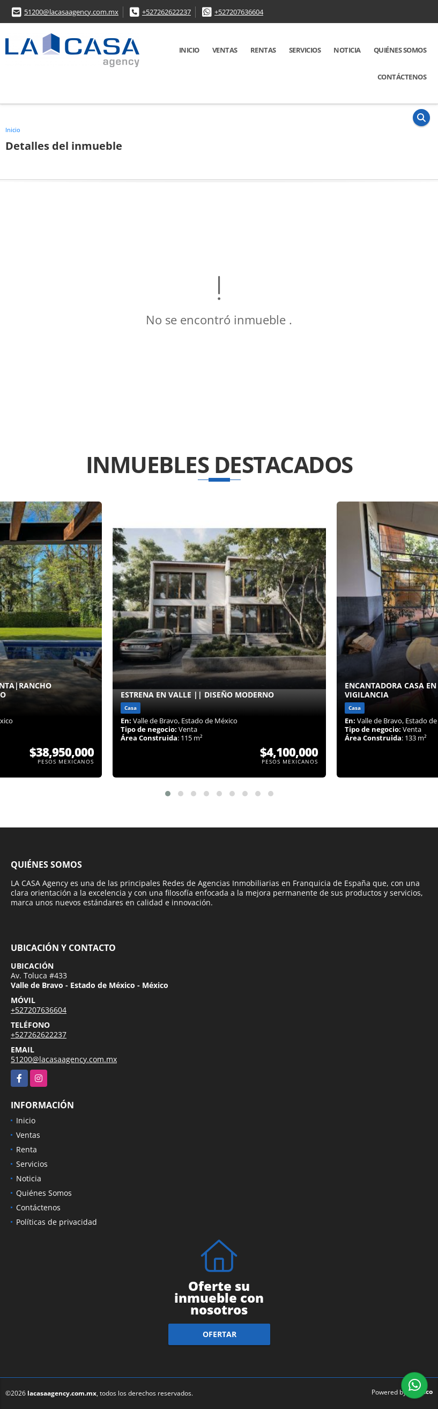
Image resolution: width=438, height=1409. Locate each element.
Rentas (263, 50)
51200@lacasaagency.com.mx (71, 12)
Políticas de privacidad (56, 1222)
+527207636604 (238, 12)
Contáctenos (402, 77)
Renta (26, 1149)
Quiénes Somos (400, 50)
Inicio (189, 50)
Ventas (224, 50)
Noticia (347, 50)
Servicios (305, 50)
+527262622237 (166, 12)
